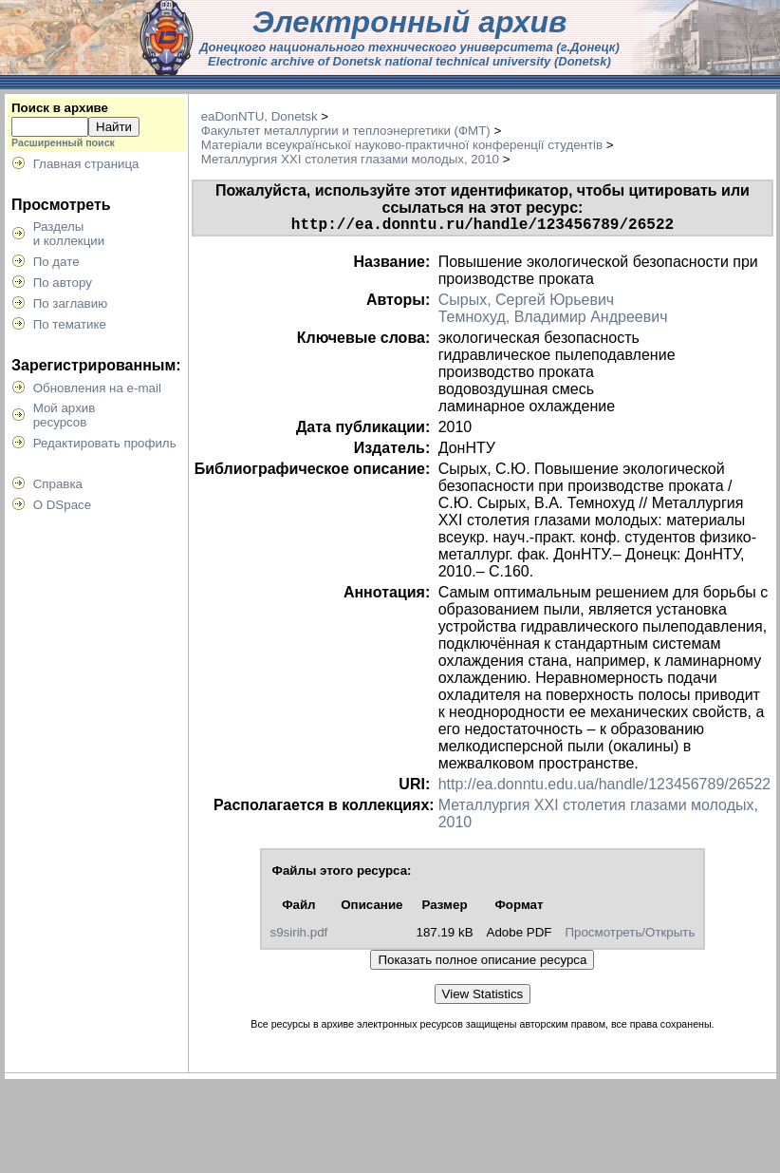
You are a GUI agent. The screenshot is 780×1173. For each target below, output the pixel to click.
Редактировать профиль (104, 443)
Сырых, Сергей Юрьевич (526, 303)
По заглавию (70, 303)
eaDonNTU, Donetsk (259, 116)
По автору (62, 282)
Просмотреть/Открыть (630, 936)
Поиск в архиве (59, 108)
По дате (56, 262)
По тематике (69, 324)
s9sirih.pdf (299, 936)
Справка (58, 484)
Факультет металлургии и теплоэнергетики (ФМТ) (346, 130)
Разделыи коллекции (69, 233)
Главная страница (86, 164)
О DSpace (62, 505)
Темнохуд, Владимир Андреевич (553, 320)
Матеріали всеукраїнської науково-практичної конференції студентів (402, 145)
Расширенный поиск (63, 142)
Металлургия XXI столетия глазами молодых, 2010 (350, 159)
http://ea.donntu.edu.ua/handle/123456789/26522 (604, 788)
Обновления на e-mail (97, 388)
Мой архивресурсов (64, 415)
